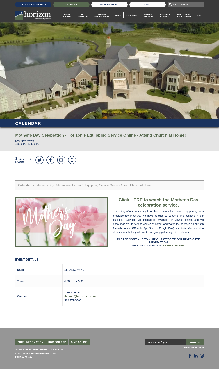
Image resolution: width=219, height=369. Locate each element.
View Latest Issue (194, 347)
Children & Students (164, 15)
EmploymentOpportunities (183, 15)
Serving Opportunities (101, 15)
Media (118, 15)
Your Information (30, 342)
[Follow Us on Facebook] (190, 356)
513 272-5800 (21, 353)
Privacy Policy (23, 357)
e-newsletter (173, 245)
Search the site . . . (182, 4)
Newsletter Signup (158, 342)
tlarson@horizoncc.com (80, 296)
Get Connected (82, 15)
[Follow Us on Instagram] (202, 356)
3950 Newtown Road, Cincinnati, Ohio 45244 (39, 350)
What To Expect (109, 4)
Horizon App (57, 342)
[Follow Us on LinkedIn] (196, 356)
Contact (148, 4)
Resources (132, 15)
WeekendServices (148, 15)
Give (199, 15)
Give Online (79, 342)
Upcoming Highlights (33, 4)
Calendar (71, 4)
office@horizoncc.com (42, 353)
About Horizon (67, 15)
